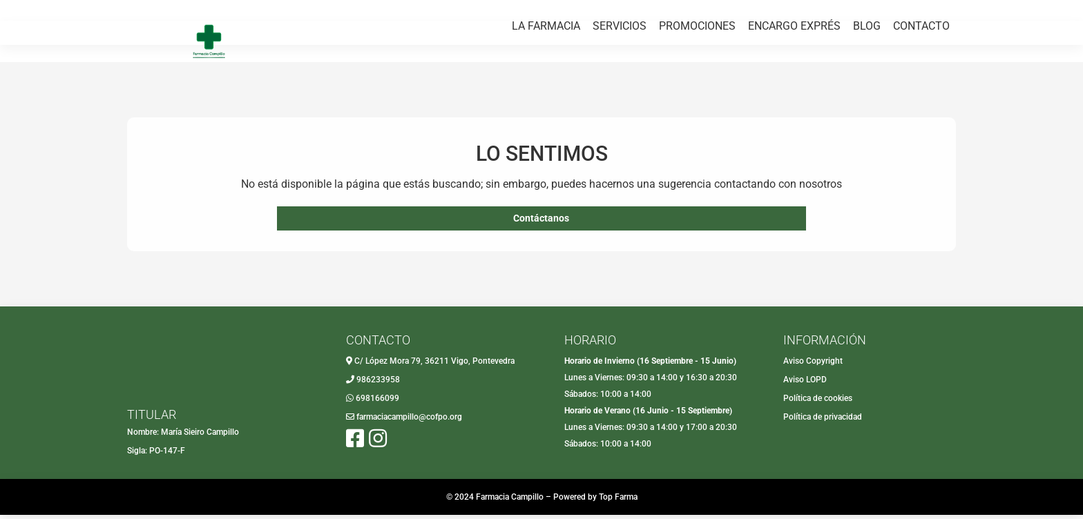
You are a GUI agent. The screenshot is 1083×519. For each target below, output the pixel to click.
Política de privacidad (822, 421)
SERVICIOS (619, 67)
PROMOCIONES (697, 67)
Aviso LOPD (805, 384)
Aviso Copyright (813, 365)
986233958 (378, 384)
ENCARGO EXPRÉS (794, 67)
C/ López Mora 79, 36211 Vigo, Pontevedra (434, 365)
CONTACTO (921, 67)
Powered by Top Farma (595, 501)
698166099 (377, 402)
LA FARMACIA (546, 67)
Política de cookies (817, 402)
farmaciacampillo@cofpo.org (409, 421)
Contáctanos (541, 220)
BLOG (867, 67)
